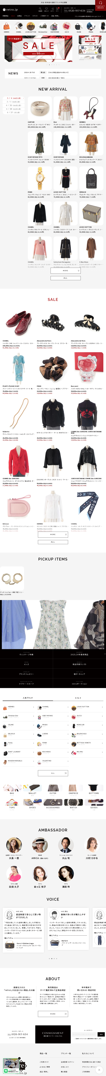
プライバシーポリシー (89, 1067)
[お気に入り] (46, 10)
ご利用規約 (86, 1072)
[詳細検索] (40, 10)
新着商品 (5, 16)
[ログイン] (52, 10)
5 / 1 (14, 108)
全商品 (19, 16)
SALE (13, 16)
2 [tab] (51, 958)
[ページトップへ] (99, 1070)
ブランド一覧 (66, 1053)
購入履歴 (64, 1072)
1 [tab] (49, 958)
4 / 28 (14, 125)
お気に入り (65, 1067)
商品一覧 (43, 1053)
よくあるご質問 (45, 1067)
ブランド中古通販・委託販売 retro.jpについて (88, 16)
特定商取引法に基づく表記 (91, 1062)
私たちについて (88, 1053)
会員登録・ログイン (67, 1062)
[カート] (57, 10)
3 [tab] (54, 958)
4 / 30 (14, 117)
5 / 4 (14, 100)
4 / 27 (14, 133)
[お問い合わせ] (100, 5)
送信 (101, 1034)
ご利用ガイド (44, 16)
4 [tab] (56, 958)
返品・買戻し (55, 16)
